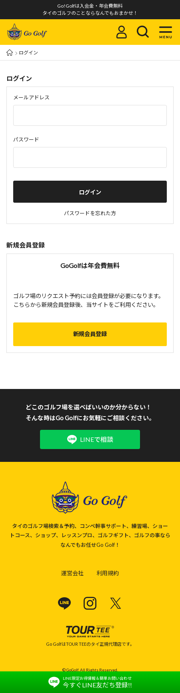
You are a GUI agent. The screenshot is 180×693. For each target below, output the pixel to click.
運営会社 (72, 573)
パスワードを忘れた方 (90, 213)
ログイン (90, 192)
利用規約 (107, 573)
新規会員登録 (90, 333)
